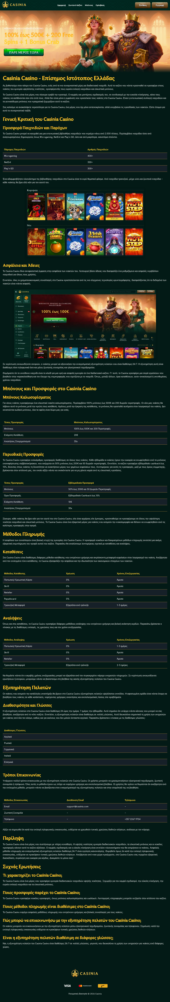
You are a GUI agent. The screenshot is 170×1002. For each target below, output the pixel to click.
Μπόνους (89, 5)
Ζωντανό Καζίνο (75, 5)
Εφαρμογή (61, 5)
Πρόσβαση (100, 5)
